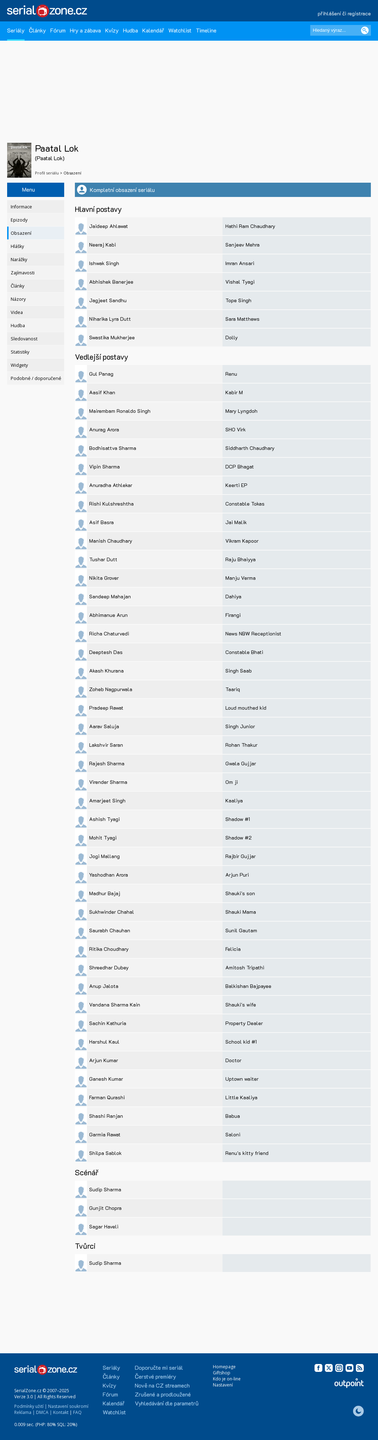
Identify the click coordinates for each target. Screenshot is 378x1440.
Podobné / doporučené (36, 378)
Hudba (130, 30)
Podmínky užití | (30, 1406)
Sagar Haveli (103, 1226)
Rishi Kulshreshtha (111, 503)
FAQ (77, 1412)
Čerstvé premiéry (155, 1376)
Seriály (16, 30)
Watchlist (179, 30)
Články (37, 30)
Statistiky (20, 352)
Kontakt (60, 1412)
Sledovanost (24, 339)
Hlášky (17, 246)
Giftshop (221, 1373)
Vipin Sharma (104, 466)
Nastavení (223, 1385)
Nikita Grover (104, 577)
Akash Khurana (106, 670)
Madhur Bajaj (104, 893)
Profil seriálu (47, 173)
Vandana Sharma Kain (114, 1004)
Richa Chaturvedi (109, 633)
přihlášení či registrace (344, 13)
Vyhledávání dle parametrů (167, 1403)
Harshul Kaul (104, 1041)
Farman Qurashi (107, 1097)
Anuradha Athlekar (110, 485)
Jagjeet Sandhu (108, 300)
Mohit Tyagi (103, 837)
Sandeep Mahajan (110, 596)
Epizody (19, 220)
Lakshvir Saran (106, 744)
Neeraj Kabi (102, 244)
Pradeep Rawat (106, 707)
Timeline (206, 30)
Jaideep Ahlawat (108, 226)
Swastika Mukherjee (112, 337)
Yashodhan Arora (108, 874)
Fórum (58, 30)
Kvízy (112, 30)
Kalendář (153, 30)
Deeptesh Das (106, 652)
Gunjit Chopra (105, 1208)
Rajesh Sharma (106, 763)
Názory (18, 299)
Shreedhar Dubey (109, 967)
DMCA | (44, 1412)
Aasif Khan (102, 392)
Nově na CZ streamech (162, 1385)
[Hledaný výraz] (340, 30)
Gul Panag (101, 373)
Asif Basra (101, 522)
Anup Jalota (103, 986)
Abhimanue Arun (108, 615)
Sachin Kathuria (107, 1023)
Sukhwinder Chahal (111, 911)
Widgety (19, 365)
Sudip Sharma (105, 1189)
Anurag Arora (104, 429)
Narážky (19, 260)
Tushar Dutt (103, 559)
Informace (21, 207)
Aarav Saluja (104, 726)
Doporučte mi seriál (159, 1367)
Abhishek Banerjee (111, 281)
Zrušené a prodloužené (163, 1394)
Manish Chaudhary (110, 540)
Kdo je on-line (227, 1379)
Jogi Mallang (104, 856)
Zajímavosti (23, 273)
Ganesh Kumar (106, 1078)
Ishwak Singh (104, 263)
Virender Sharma (108, 782)
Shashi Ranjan (106, 1115)
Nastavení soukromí (68, 1406)
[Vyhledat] (365, 30)
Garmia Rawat (105, 1134)
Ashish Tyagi (104, 819)
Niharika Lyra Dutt (110, 318)
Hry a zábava (85, 30)
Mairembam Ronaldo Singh (119, 410)
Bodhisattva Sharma (112, 448)
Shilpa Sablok (105, 1153)
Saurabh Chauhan (109, 930)
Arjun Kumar (103, 1060)
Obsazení (21, 233)
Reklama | (24, 1412)
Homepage (224, 1367)
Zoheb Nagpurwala (110, 689)
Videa (17, 312)
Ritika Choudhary (109, 948)
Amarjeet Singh (107, 800)
